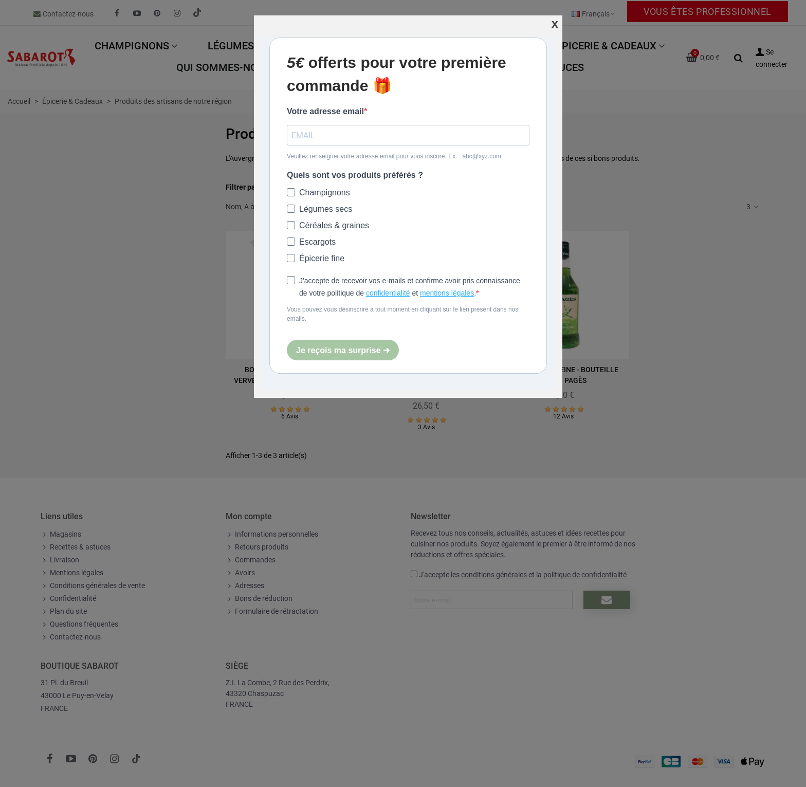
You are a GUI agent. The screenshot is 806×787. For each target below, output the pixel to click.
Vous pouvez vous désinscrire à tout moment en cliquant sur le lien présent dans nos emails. (402, 314)
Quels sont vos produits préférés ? (355, 175)
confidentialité (388, 293)
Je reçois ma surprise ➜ (343, 350)
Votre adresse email (325, 111)
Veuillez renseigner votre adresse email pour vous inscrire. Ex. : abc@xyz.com (394, 156)
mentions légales (447, 293)
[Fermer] (555, 23)
